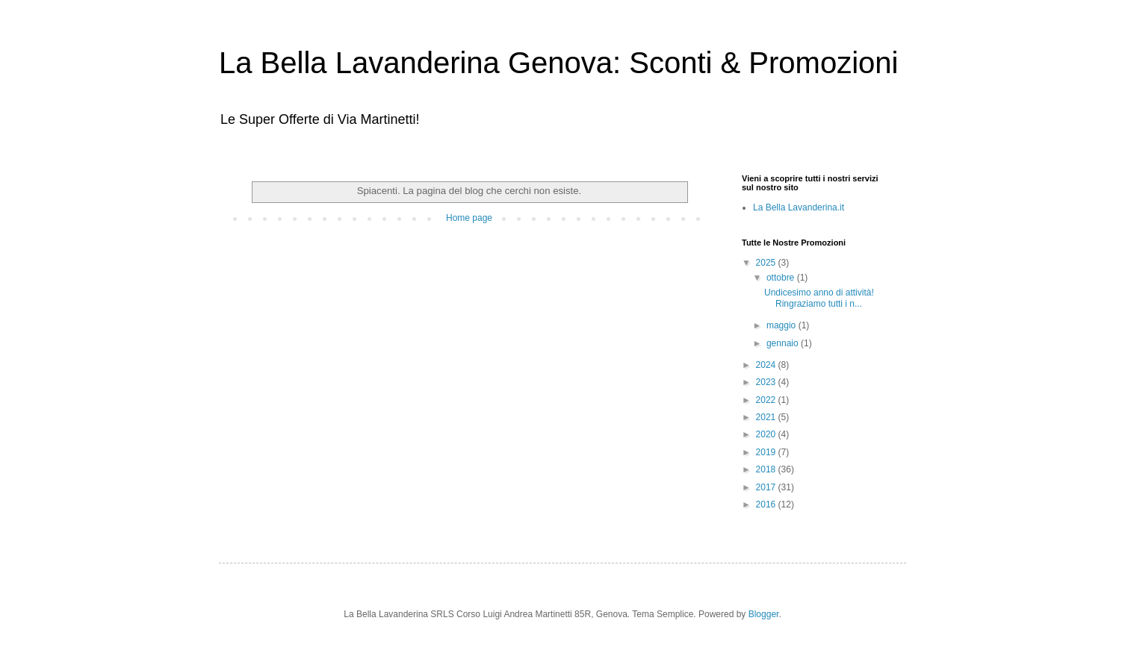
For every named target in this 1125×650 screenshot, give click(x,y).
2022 (767, 400)
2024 (767, 365)
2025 (767, 262)
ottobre (781, 277)
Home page (469, 218)
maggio (782, 325)
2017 (767, 487)
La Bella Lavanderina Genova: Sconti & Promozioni (558, 62)
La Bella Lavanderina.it (798, 207)
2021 (767, 417)
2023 (767, 382)
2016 (767, 504)
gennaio (783, 343)
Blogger (764, 614)
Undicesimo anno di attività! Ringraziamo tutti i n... (819, 297)
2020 (767, 434)
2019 (767, 452)
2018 (767, 469)
